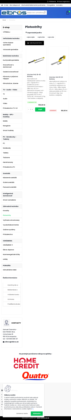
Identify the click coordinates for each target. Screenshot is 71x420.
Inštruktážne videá (9, 270)
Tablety (5, 153)
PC (4, 143)
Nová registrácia (64, 1)
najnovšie (51, 37)
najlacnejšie (31, 37)
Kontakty (59, 5)
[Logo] (14, 12)
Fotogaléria (51, 5)
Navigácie (6, 126)
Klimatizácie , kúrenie (10, 83)
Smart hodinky (8, 130)
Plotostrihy (7, 215)
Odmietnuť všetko (22, 413)
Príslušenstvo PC (9, 167)
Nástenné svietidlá (10, 178)
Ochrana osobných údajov (14, 300)
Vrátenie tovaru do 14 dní (13, 295)
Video (5, 103)
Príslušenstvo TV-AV (10, 108)
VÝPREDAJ (6, 32)
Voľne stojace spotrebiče (8, 44)
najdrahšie (41, 37)
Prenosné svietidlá (9, 187)
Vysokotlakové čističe (11, 225)
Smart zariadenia (9, 200)
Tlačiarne (6, 158)
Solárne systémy (9, 230)
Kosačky (6, 211)
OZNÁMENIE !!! (8, 245)
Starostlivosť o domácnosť (8, 66)
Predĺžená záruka (14, 304)
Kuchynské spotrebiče (11, 60)
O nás (6, 5)
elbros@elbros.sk (12, 342)
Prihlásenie (52, 1)
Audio (5, 99)
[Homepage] (2, 5)
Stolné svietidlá (8, 182)
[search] (45, 13)
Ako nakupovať (15, 5)
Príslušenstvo (8, 234)
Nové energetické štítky (11, 254)
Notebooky (7, 148)
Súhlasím (36, 413)
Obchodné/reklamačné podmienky (33, 5)
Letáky (5, 259)
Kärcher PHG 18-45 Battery (34, 75)
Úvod (4, 20)
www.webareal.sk (43, 418)
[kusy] (30, 109)
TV (4, 94)
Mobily (5, 121)
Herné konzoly (8, 162)
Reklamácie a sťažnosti (12, 290)
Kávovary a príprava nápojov (10, 78)
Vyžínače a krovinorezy (11, 220)
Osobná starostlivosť (10, 72)
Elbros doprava (8, 250)
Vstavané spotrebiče (10, 50)
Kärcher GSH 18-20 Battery (56, 78)
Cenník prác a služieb (13, 285)
